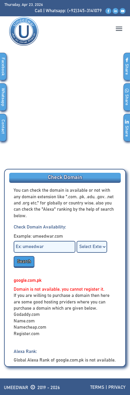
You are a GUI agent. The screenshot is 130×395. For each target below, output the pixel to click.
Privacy (117, 387)
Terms (97, 387)
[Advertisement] (65, 111)
